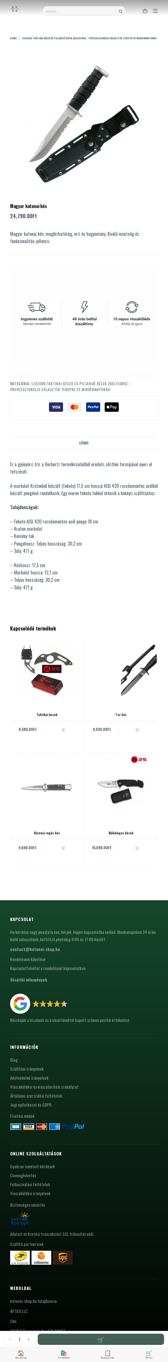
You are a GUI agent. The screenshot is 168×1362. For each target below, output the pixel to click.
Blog (14, 1060)
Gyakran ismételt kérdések (32, 1166)
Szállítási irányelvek (27, 1069)
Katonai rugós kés (47, 833)
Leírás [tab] (84, 442)
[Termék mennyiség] (19, 1339)
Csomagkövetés (23, 1175)
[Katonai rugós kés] (47, 790)
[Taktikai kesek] (47, 672)
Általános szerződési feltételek (36, 1096)
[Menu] (155, 10)
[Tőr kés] (121, 672)
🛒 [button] (63, 729)
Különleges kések (121, 833)
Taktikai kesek (47, 714)
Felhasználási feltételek (30, 1184)
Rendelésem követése (28, 959)
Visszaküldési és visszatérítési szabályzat (44, 1087)
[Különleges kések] (121, 790)
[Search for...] (79, 10)
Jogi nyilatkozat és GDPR (30, 1105)
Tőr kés (121, 714)
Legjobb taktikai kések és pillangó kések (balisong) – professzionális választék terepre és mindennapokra (70, 386)
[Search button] (120, 11)
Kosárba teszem (101, 1339)
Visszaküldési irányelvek (30, 1193)
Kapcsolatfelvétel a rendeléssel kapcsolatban (48, 968)
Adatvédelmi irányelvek (29, 1078)
